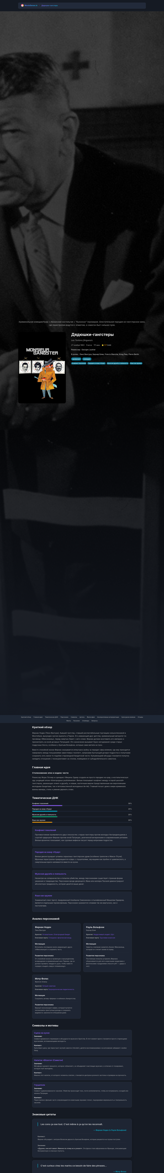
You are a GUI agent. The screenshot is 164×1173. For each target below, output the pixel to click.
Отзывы (70, 722)
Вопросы (112, 722)
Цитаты (97, 717)
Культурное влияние (55, 722)
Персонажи (75, 717)
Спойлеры (101, 722)
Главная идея (42, 717)
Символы (87, 717)
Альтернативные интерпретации (129, 717)
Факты (79, 722)
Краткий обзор (28, 717)
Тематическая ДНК (59, 717)
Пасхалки (90, 722)
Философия (108, 717)
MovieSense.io (29, 5)
